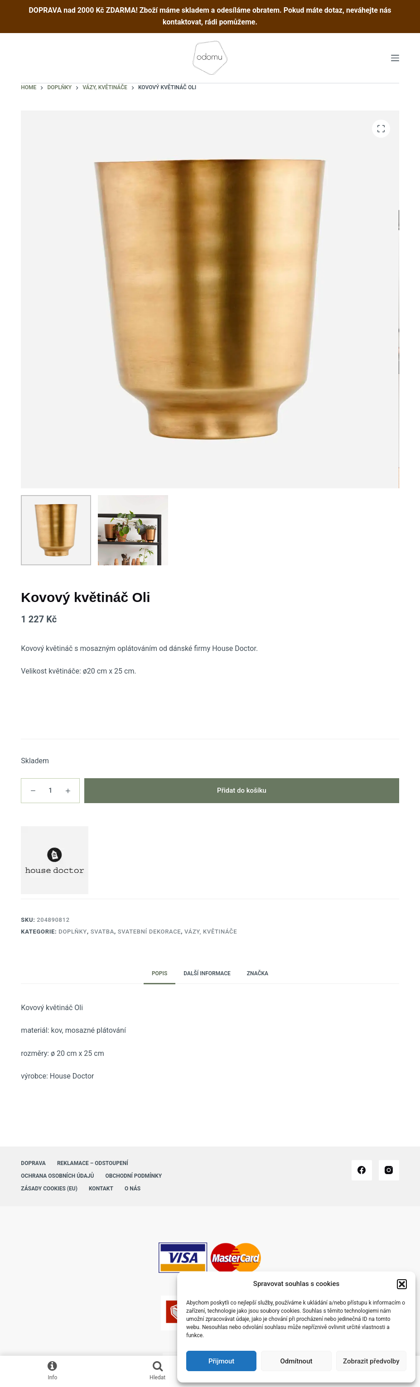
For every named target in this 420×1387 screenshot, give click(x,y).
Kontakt (101, 1188)
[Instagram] (389, 1170)
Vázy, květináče (210, 931)
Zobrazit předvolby (371, 1361)
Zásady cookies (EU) (49, 1188)
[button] (401, 1284)
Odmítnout (296, 1361)
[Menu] (395, 58)
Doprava (33, 1163)
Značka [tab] (257, 973)
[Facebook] (362, 1170)
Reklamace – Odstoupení (92, 1163)
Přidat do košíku (241, 790)
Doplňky (72, 931)
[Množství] (50, 790)
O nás (132, 1188)
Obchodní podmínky (133, 1176)
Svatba (102, 931)
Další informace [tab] (207, 973)
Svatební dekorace (149, 931)
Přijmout (221, 1361)
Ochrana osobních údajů (57, 1176)
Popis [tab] (159, 973)
